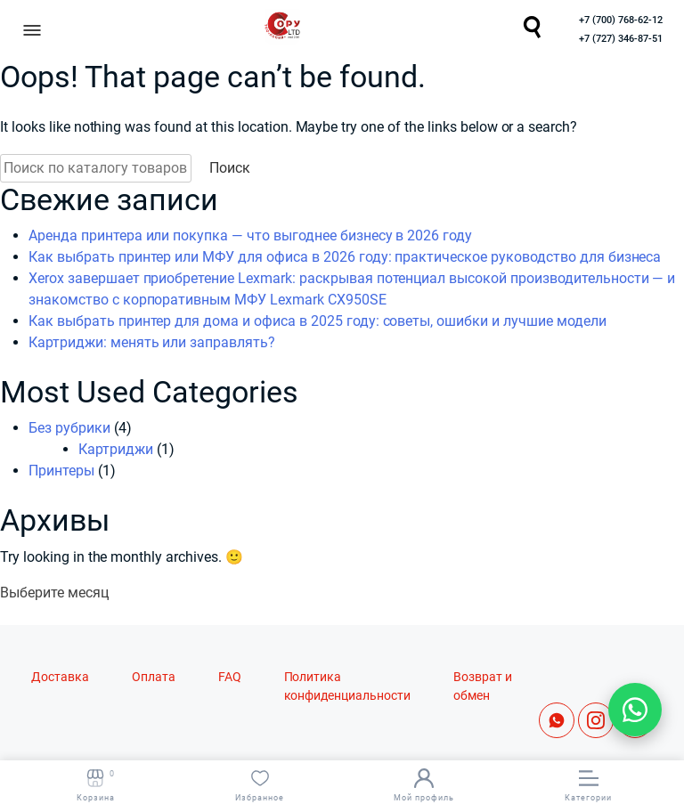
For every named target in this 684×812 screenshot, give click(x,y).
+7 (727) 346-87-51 (621, 39)
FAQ (229, 677)
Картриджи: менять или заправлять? (151, 342)
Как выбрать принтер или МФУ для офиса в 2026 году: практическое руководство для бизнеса (344, 256)
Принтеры (61, 470)
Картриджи (115, 449)
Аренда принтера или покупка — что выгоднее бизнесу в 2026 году (250, 235)
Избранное (259, 785)
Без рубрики (69, 427)
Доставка (60, 677)
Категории (588, 785)
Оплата (153, 677)
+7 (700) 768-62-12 (621, 20)
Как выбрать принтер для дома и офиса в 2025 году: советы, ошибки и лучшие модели (317, 321)
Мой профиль (424, 785)
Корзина (96, 785)
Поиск (229, 167)
